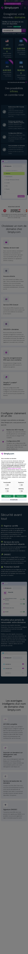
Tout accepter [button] (20, 496)
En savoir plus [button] (14, 499)
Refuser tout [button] (8, 496)
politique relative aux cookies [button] (14, 468)
